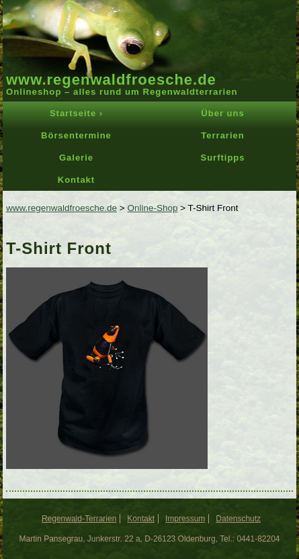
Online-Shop (152, 208)
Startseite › (76, 113)
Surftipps (222, 158)
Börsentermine (76, 135)
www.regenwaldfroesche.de (111, 79)
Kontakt (76, 180)
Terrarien (222, 135)
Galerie (76, 158)
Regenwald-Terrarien (79, 518)
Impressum (185, 518)
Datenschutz (238, 518)
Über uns (222, 113)
